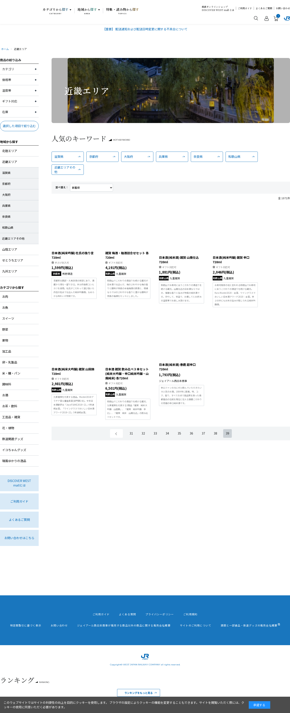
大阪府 (128, 156)
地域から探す (9, 142)
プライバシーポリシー (159, 614)
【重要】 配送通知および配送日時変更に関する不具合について (145, 29)
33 (155, 433)
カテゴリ (56, 11)
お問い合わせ (283, 8)
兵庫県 (163, 156)
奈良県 (198, 156)
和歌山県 (234, 156)
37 (203, 433)
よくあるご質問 (264, 8)
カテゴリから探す (12, 287)
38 (215, 433)
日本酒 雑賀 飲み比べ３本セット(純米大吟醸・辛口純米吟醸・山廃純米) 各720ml (127, 373)
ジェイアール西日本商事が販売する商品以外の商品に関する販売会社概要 (124, 625)
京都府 (93, 156)
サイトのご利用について (195, 625)
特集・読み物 (122, 11)
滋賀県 (58, 156)
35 (179, 433)
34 (167, 433)
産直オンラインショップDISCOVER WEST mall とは (218, 8)
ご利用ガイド (245, 8)
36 (191, 433)
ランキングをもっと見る (138, 693)
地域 (87, 11)
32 (143, 433)
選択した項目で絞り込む (19, 126)
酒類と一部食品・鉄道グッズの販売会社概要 (249, 625)
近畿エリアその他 (64, 169)
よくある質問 (127, 614)
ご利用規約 (190, 614)
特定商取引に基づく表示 (25, 625)
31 (131, 433)
